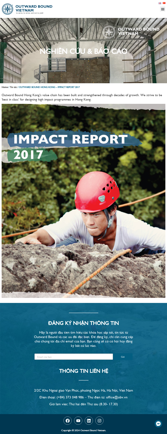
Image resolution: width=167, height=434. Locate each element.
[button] (162, 9)
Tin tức (13, 87)
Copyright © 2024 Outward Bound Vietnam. (83, 430)
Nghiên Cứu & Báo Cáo (83, 51)
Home (5, 87)
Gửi (123, 356)
